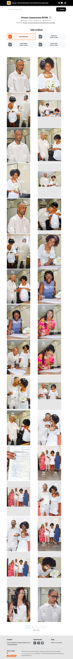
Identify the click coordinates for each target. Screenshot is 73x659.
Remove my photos (56, 642)
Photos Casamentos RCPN (34, 17)
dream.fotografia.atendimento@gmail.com (19, 642)
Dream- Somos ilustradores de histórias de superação (30, 3)
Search (61, 9)
